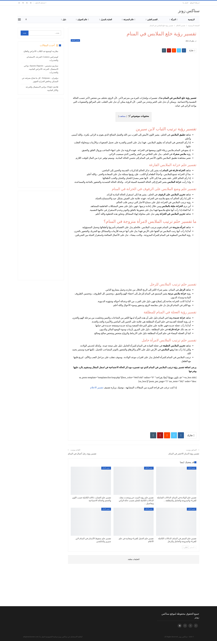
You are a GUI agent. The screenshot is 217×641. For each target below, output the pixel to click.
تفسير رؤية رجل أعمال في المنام (82, 454)
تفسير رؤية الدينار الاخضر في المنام (184, 454)
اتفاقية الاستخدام (76, 637)
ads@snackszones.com (30, 637)
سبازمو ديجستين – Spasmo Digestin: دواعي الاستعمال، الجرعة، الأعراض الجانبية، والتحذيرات (41, 69)
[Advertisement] (143, 73)
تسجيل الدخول (40, 3)
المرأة (174, 20)
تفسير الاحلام (75, 40)
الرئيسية (191, 20)
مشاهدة (122, 116)
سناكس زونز (189, 10)
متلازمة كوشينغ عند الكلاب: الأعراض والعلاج (41, 51)
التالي (185, 547)
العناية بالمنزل (106, 20)
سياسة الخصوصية (52, 637)
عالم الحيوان (83, 20)
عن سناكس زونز (64, 637)
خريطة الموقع (195, 3)
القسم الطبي (153, 20)
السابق (192, 547)
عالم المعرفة (129, 20)
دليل (64, 20)
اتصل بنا (185, 3)
